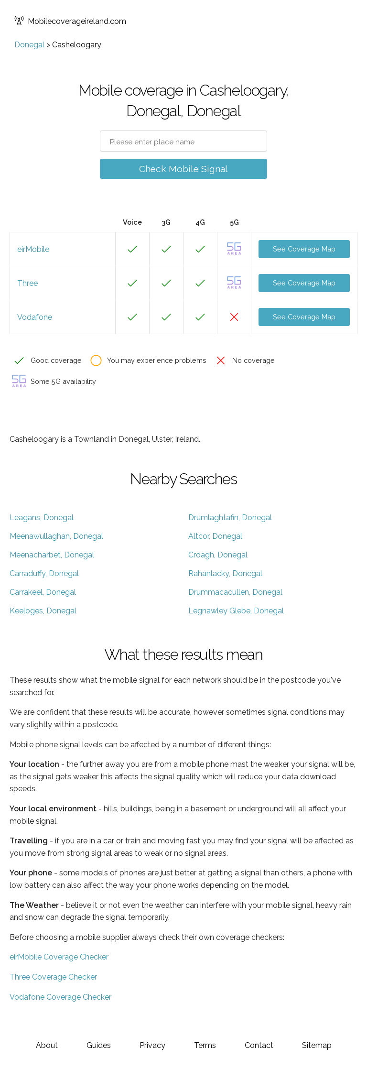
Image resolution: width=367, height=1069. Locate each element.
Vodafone (34, 317)
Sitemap (317, 1045)
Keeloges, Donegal (43, 610)
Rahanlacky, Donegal (225, 573)
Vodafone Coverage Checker (60, 997)
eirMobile (33, 249)
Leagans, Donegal (42, 517)
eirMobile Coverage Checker (59, 956)
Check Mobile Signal (183, 169)
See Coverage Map (304, 249)
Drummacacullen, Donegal (235, 592)
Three (27, 283)
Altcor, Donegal (215, 536)
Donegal (29, 44)
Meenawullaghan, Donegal (56, 536)
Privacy (152, 1045)
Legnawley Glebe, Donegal (236, 610)
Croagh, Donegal (218, 554)
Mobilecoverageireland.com (70, 21)
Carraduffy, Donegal (44, 573)
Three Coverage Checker (53, 977)
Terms (205, 1045)
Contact (259, 1045)
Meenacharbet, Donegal (52, 554)
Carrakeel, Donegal (43, 592)
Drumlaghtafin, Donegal (230, 517)
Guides (98, 1045)
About (47, 1045)
